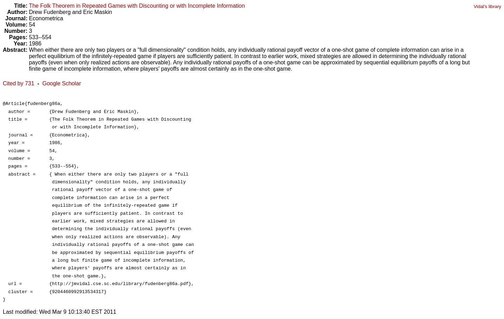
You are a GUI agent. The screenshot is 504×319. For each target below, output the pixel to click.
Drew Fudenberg (50, 12)
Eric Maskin (97, 12)
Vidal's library (487, 6)
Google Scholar (61, 83)
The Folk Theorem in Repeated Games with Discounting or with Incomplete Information (137, 6)
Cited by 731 (18, 83)
